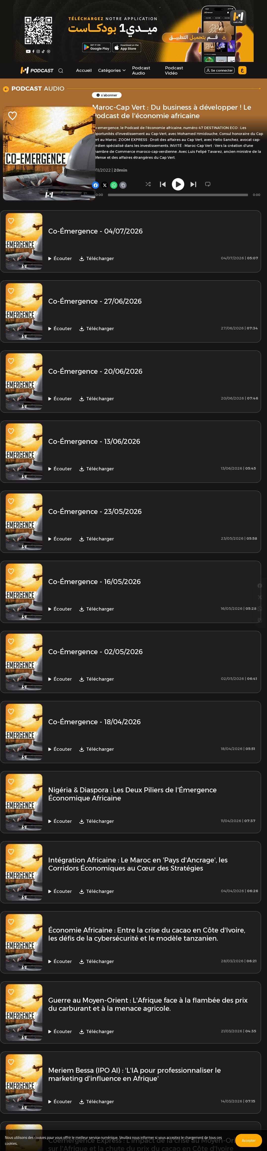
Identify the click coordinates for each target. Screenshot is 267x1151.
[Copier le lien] (259, 594)
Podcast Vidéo (174, 70)
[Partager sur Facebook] (259, 556)
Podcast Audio (141, 70)
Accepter (247, 1140)
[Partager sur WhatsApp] (259, 581)
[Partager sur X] (259, 569)
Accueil (84, 70)
